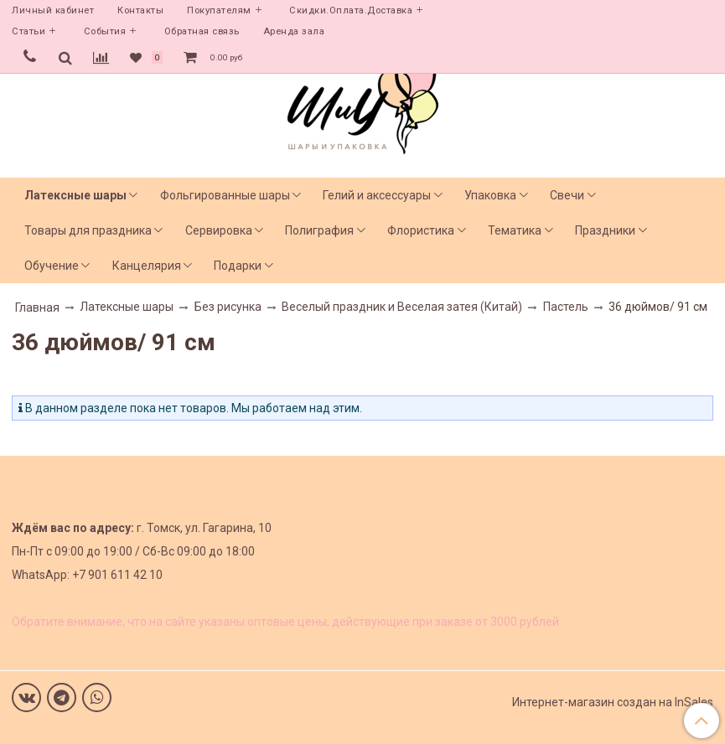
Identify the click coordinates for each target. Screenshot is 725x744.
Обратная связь (202, 31)
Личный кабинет (53, 10)
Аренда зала (294, 31)
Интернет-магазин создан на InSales (612, 702)
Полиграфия (319, 230)
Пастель (565, 306)
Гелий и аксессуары (377, 195)
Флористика (420, 230)
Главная (37, 307)
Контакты (140, 10)
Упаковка (490, 195)
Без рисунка (228, 306)
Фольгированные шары (225, 195)
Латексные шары (75, 195)
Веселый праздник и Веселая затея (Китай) (402, 306)
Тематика (514, 230)
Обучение (51, 265)
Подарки (238, 265)
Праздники (605, 230)
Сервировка (218, 230)
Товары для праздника (88, 230)
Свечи (567, 195)
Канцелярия (146, 265)
